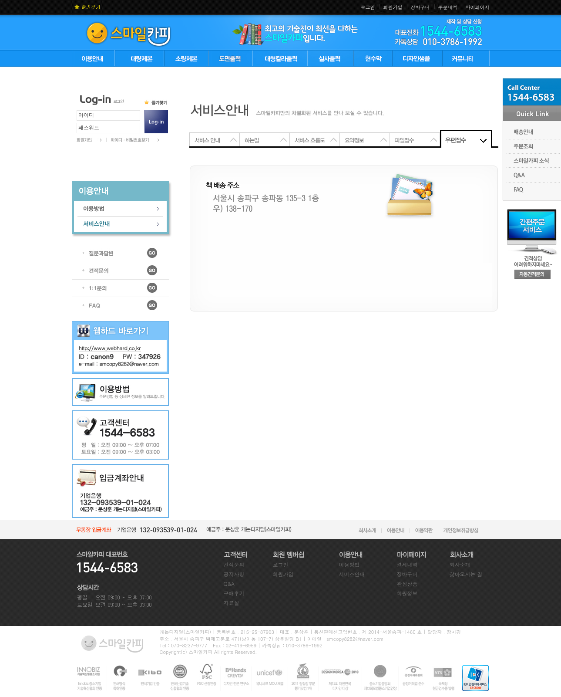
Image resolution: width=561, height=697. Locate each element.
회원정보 (407, 593)
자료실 (231, 602)
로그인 (368, 7)
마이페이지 (478, 7)
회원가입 (393, 7)
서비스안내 (352, 574)
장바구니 (420, 7)
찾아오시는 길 (466, 574)
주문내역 (447, 7)
